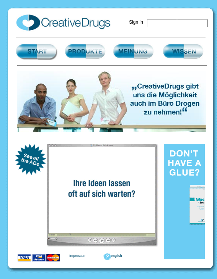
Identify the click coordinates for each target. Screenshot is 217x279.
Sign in (136, 22)
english (116, 256)
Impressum (77, 256)
